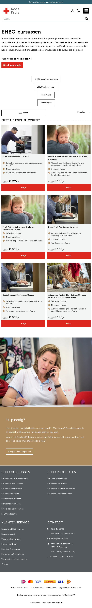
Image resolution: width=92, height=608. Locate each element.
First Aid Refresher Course (16, 156)
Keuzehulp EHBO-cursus (12, 529)
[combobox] (46, 18)
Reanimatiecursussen (11, 499)
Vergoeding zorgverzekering (14, 559)
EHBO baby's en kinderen (46, 79)
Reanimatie (46, 95)
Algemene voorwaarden (70, 587)
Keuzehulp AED (8, 534)
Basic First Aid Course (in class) (63, 227)
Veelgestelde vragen (17, 451)
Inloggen (72, 10)
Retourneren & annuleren (12, 554)
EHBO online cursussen (11, 488)
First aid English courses (12, 509)
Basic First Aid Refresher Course (18, 295)
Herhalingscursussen (11, 504)
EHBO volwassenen (46, 87)
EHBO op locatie (9, 514)
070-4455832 (57, 529)
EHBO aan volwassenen (12, 483)
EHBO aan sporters (10, 494)
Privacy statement (19, 587)
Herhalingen (46, 103)
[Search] (86, 19)
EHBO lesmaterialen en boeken (61, 488)
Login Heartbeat (9, 544)
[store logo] (9, 10)
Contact (5, 564)
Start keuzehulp (12, 65)
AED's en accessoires (57, 478)
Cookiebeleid (37, 587)
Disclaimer (51, 587)
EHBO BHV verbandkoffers (59, 494)
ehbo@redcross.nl (59, 538)
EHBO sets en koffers (57, 483)
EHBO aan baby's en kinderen (14, 478)
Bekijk (23, 187)
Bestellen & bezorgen (10, 549)
